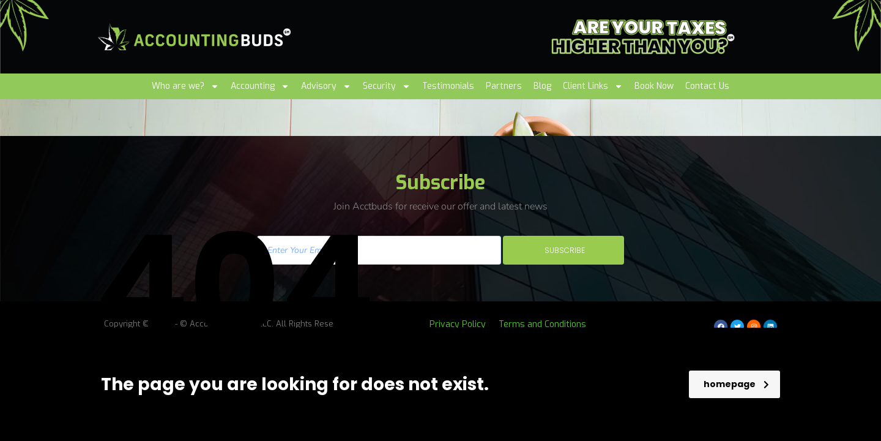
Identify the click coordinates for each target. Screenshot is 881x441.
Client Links (593, 86)
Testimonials (448, 86)
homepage (736, 384)
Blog (542, 86)
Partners (504, 86)
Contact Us (707, 86)
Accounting (260, 86)
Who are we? (185, 86)
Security (387, 86)
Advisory (326, 86)
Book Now (654, 86)
